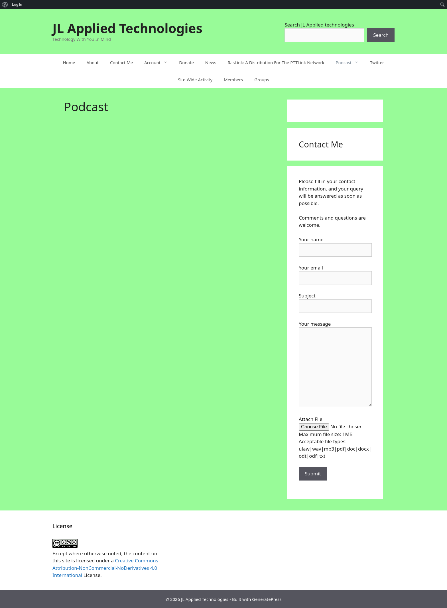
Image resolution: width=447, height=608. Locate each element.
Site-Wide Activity (195, 79)
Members (233, 79)
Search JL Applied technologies (319, 24)
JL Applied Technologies (127, 28)
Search (381, 35)
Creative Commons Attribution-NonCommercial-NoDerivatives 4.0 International (105, 567)
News (210, 62)
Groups (261, 79)
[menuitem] (5, 4)
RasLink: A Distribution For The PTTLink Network (275, 62)
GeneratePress (266, 599)
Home (69, 62)
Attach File (310, 419)
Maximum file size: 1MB (326, 434)
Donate (186, 62)
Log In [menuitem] (17, 4)
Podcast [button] (350, 62)
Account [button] (158, 62)
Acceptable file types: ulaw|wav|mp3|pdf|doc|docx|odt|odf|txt (335, 448)
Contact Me (121, 62)
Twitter (377, 62)
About (92, 62)
